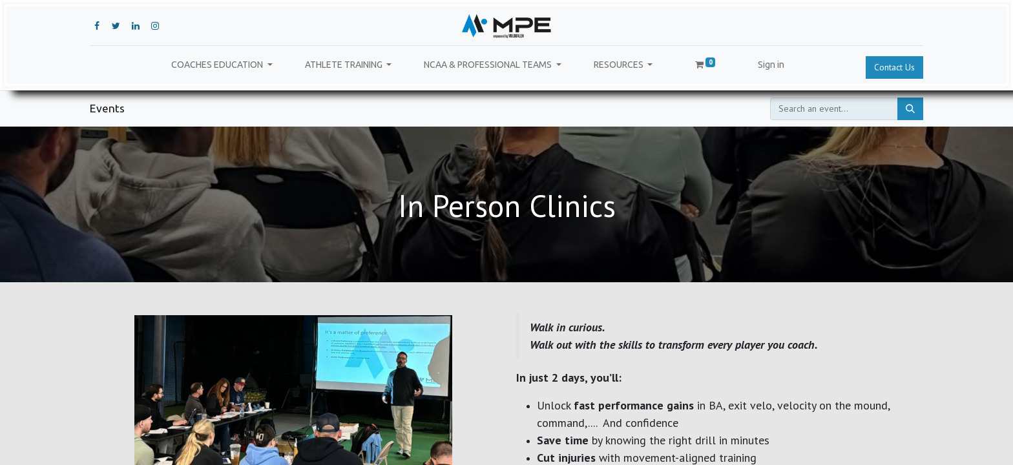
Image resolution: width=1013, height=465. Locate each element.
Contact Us (894, 67)
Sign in (771, 64)
